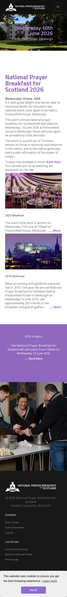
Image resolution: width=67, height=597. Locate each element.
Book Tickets (12, 522)
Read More (34, 358)
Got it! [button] (33, 590)
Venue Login (11, 559)
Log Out (9, 532)
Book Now (53, 162)
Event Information (14, 527)
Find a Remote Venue (16, 549)
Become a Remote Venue (18, 554)
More (53, 231)
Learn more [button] (49, 580)
